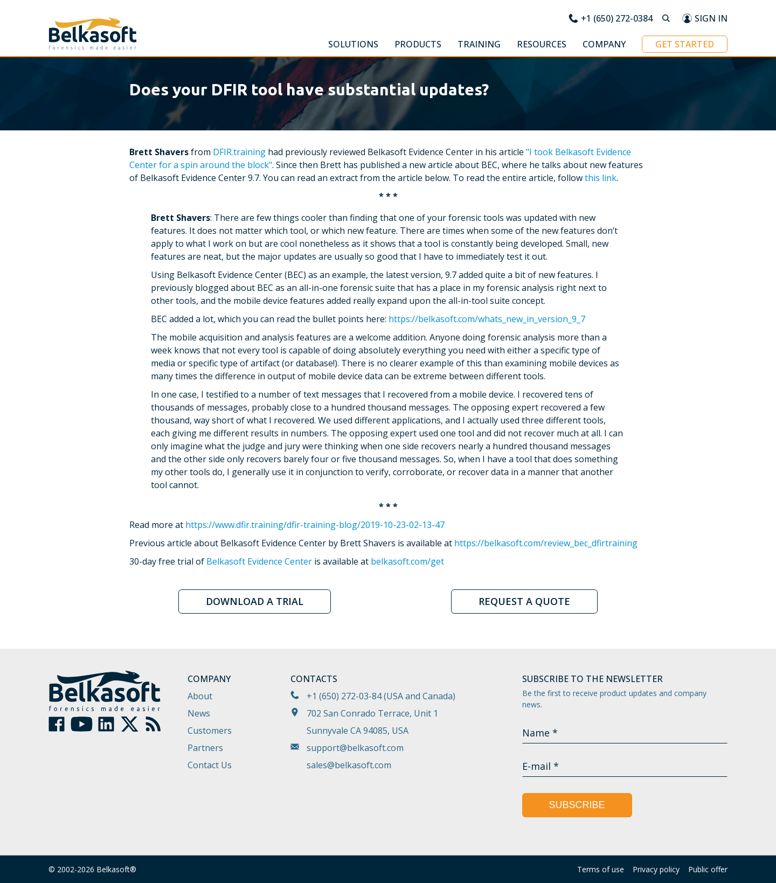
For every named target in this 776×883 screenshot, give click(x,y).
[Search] (667, 18)
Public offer (708, 869)
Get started (684, 44)
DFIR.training (239, 152)
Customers (210, 730)
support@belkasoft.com (355, 748)
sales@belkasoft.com (349, 765)
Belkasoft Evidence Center (259, 561)
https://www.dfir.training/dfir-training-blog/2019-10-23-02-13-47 (315, 525)
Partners (205, 748)
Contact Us (210, 765)
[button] (353, 46)
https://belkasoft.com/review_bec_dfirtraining (546, 543)
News (199, 713)
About (200, 696)
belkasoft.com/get (407, 561)
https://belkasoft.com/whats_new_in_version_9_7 (487, 319)
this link (600, 178)
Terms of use (600, 869)
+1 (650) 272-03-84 (344, 696)
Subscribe (577, 804)
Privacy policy (656, 869)
